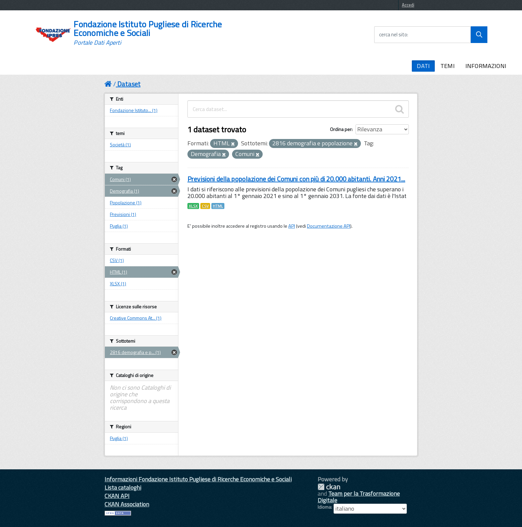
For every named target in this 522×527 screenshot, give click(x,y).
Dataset (128, 84)
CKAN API (117, 495)
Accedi (408, 5)
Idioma (324, 507)
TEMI (447, 65)
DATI (423, 65)
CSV (205, 206)
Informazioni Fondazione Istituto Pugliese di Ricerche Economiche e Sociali (198, 479)
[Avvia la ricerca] (479, 34)
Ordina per (341, 129)
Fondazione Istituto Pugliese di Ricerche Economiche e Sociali (148, 33)
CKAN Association (127, 504)
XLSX (193, 206)
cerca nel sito (393, 34)
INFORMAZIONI (485, 65)
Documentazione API (328, 226)
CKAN (329, 486)
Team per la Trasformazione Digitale (359, 497)
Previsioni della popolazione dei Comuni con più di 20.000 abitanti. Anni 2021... (296, 179)
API (291, 226)
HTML (218, 206)
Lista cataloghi (123, 487)
